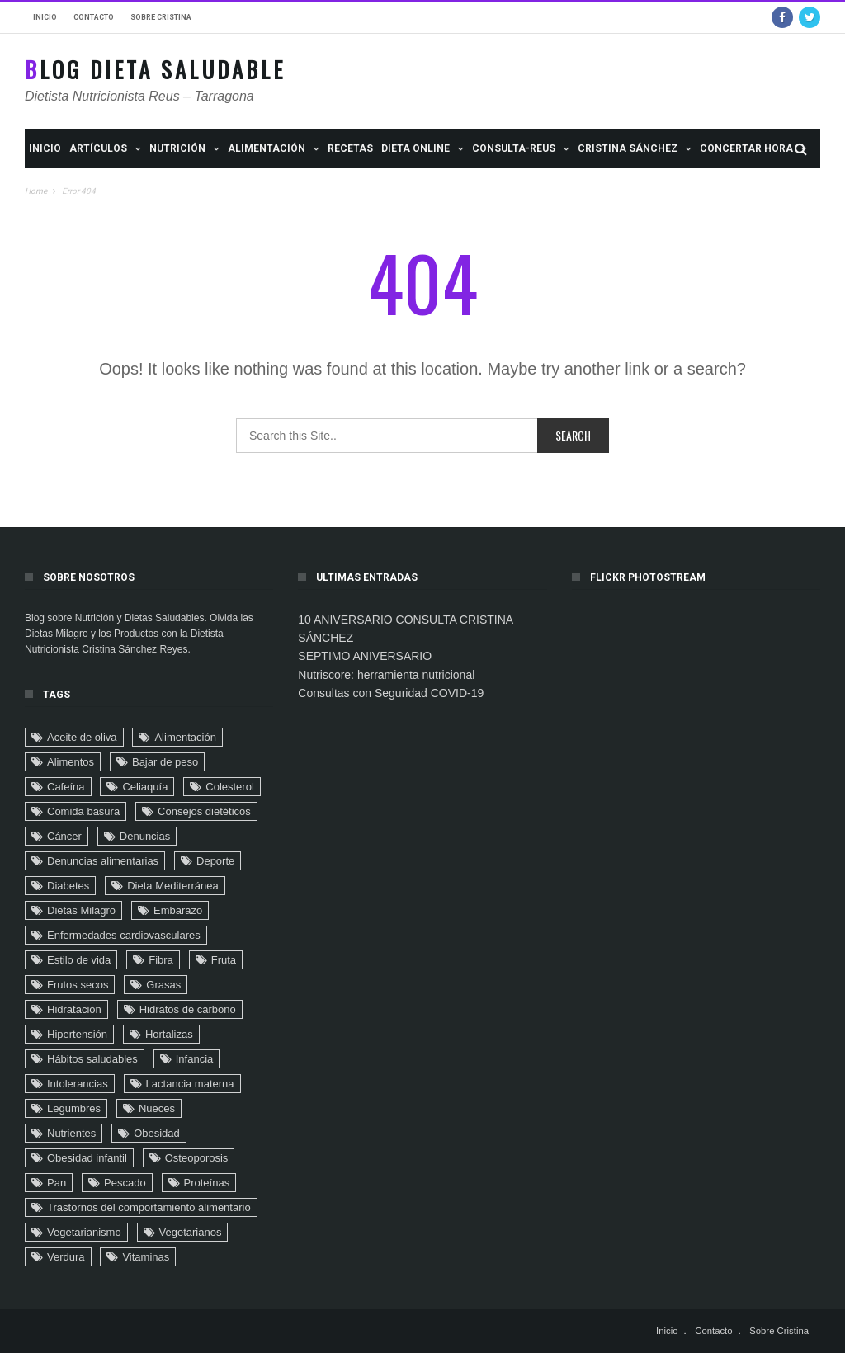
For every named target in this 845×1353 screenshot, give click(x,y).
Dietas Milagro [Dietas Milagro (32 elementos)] (81, 910)
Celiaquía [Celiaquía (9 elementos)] (145, 786)
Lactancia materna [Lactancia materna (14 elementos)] (190, 1083)
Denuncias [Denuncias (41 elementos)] (145, 836)
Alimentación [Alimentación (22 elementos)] (184, 737)
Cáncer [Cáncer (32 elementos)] (64, 836)
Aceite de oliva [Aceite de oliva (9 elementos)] (82, 737)
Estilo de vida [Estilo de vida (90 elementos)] (79, 960)
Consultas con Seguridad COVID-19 (391, 693)
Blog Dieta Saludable (155, 70)
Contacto (93, 17)
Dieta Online (415, 148)
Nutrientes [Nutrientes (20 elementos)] (71, 1133)
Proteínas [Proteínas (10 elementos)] (207, 1182)
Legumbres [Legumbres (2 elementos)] (74, 1108)
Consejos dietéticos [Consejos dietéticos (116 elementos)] (204, 811)
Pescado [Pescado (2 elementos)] (125, 1182)
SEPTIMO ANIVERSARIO (365, 655)
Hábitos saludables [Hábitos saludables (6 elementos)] (92, 1059)
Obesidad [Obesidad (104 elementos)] (157, 1133)
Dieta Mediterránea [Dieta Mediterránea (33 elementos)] (173, 885)
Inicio (45, 17)
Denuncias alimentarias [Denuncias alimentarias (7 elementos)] (102, 861)
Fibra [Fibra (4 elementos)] (161, 960)
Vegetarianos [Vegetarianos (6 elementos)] (190, 1232)
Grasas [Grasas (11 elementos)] (163, 984)
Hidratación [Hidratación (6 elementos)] (74, 1009)
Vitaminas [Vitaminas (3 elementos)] (145, 1257)
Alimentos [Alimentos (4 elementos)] (70, 762)
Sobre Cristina (160, 17)
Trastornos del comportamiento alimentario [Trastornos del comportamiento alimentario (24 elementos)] (149, 1207)
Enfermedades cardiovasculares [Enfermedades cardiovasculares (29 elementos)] (124, 935)
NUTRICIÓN (177, 148)
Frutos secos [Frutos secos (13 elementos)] (77, 984)
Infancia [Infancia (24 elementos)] (195, 1059)
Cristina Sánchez (627, 148)
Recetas (350, 148)
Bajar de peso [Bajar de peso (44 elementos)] (165, 762)
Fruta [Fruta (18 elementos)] (223, 960)
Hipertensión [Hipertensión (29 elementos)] (77, 1034)
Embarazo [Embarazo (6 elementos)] (177, 910)
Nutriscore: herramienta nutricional (386, 674)
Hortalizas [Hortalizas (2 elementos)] (169, 1034)
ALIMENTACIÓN (266, 148)
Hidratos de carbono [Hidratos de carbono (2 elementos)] (187, 1009)
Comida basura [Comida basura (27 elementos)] (83, 811)
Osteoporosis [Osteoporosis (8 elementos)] (197, 1158)
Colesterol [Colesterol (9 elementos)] (229, 786)
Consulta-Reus (513, 148)
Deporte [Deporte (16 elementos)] (215, 861)
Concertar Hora (746, 148)
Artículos (98, 148)
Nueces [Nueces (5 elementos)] (157, 1108)
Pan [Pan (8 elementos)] (56, 1182)
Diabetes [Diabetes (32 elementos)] (68, 885)
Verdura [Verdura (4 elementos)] (66, 1257)
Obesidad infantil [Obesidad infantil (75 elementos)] (87, 1158)
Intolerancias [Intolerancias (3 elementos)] (77, 1083)
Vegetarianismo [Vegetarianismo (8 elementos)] (84, 1232)
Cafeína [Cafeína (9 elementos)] (66, 786)
